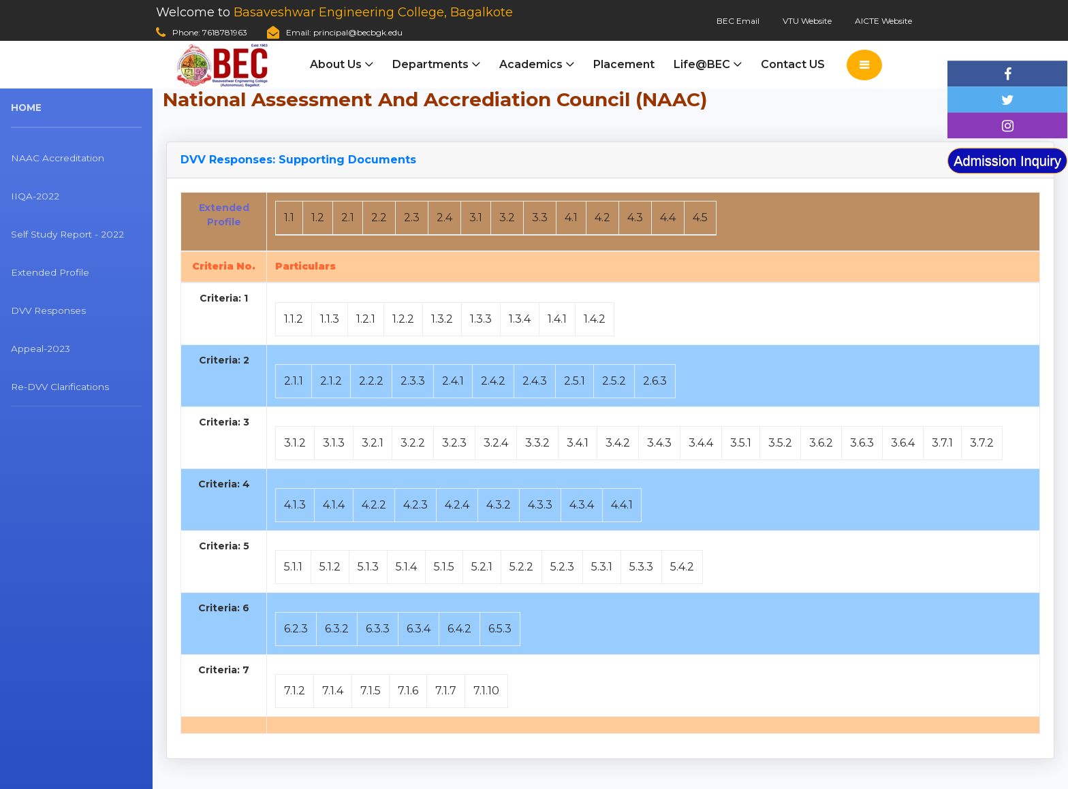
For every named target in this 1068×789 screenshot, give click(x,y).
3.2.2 (412, 442)
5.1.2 (330, 566)
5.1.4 (406, 566)
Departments (430, 64)
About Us (336, 64)
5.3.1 (601, 566)
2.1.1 (293, 380)
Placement (624, 64)
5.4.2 (682, 566)
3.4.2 (618, 442)
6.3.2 (337, 628)
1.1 (289, 217)
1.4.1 (557, 318)
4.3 (635, 217)
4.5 (700, 217)
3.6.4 (903, 442)
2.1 (347, 217)
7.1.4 (332, 690)
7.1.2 (294, 690)
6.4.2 (459, 628)
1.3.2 (442, 318)
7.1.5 (370, 690)
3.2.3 (454, 442)
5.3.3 (641, 566)
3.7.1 (942, 442)
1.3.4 (520, 318)
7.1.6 (408, 690)
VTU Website (807, 21)
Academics (531, 64)
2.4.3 (534, 380)
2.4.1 (453, 380)
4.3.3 (540, 504)
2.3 (412, 217)
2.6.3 (655, 380)
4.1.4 (334, 504)
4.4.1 (622, 504)
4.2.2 (374, 504)
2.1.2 (331, 380)
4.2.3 (415, 504)
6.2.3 (296, 628)
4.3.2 (498, 504)
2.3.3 (412, 380)
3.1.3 (334, 442)
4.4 (668, 217)
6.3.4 (418, 628)
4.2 (602, 217)
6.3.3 (378, 628)
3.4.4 (701, 442)
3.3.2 (537, 442)
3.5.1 (740, 442)
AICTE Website (883, 21)
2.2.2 (371, 380)
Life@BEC (702, 64)
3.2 (507, 217)
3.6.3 (862, 442)
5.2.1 (481, 566)
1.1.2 (293, 318)
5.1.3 (368, 566)
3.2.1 (372, 442)
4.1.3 (295, 504)
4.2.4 (457, 504)
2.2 (379, 217)
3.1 (475, 217)
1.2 (317, 217)
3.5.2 (780, 442)
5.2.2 (521, 566)
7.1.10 (486, 690)
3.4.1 (577, 442)
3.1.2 (295, 442)
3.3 (540, 217)
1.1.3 (329, 318)
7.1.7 (445, 690)
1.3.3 (481, 318)
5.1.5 (444, 566)
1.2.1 (365, 318)
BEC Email (738, 21)
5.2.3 (562, 566)
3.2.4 (496, 442)
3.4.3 (659, 442)
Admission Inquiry (1007, 160)
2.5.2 (614, 380)
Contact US (793, 64)
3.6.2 (821, 442)
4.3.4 (581, 504)
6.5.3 (500, 628)
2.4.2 (493, 380)
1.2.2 (403, 318)
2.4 (444, 217)
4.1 (571, 217)
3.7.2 (982, 442)
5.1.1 (293, 566)
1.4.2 (595, 318)
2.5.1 (574, 380)
